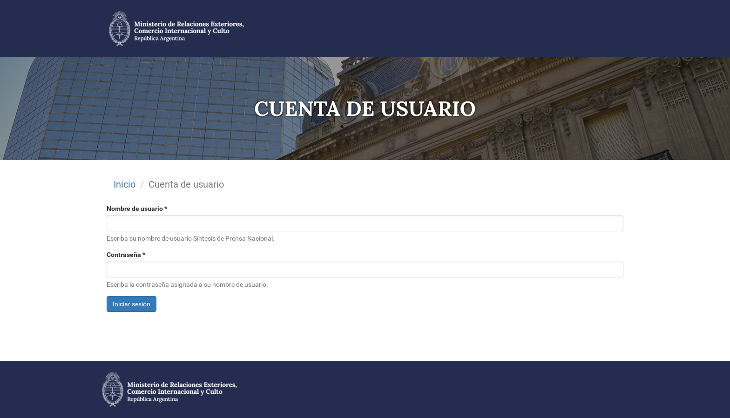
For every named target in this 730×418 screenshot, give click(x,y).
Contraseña (126, 254)
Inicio (124, 184)
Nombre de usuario (137, 208)
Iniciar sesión (131, 304)
